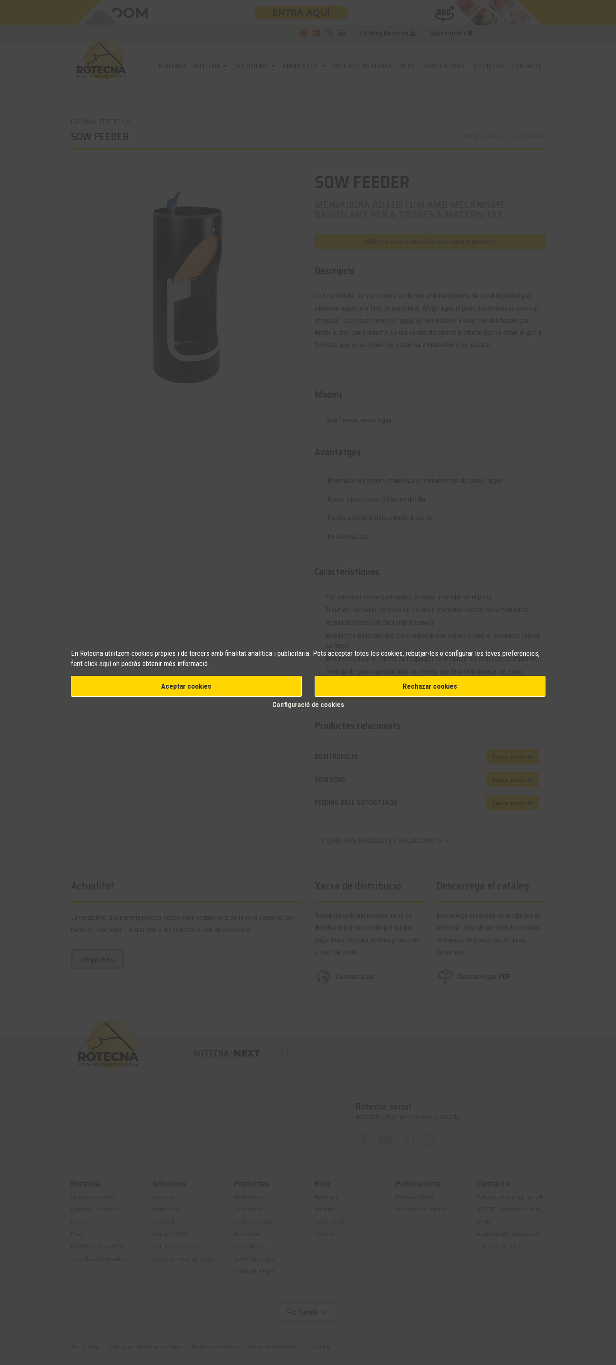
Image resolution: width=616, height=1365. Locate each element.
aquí (106, 663)
